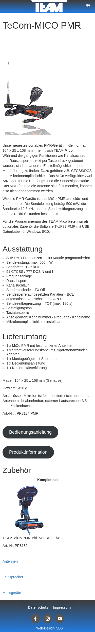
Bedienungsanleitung (30, 432)
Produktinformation (28, 452)
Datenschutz (38, 607)
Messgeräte (12, 593)
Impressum (62, 607)
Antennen (10, 561)
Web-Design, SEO (49, 628)
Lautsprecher (13, 577)
